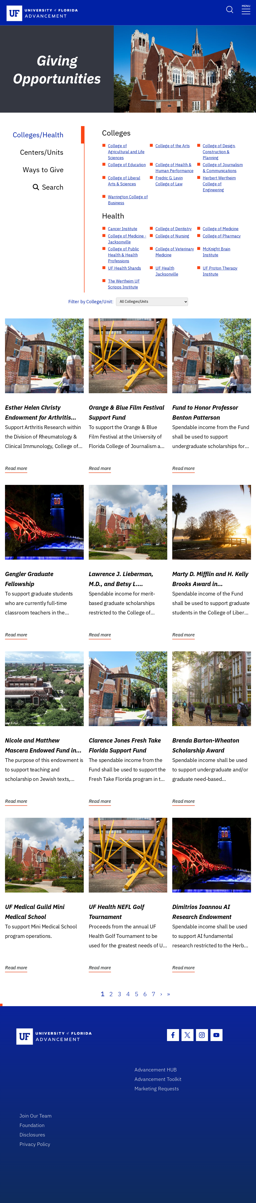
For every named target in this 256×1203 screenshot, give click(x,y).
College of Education (127, 164)
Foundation (32, 1125)
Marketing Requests (156, 1088)
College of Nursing (172, 235)
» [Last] (168, 994)
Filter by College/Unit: (91, 301)
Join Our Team (36, 1115)
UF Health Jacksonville (167, 271)
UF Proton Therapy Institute (220, 271)
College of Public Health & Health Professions (123, 254)
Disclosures (32, 1134)
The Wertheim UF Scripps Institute (124, 284)
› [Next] (161, 994)
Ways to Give (43, 169)
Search (48, 187)
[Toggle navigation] (246, 9)
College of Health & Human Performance (175, 167)
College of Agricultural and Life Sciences (126, 151)
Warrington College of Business (128, 199)
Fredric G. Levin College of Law (169, 180)
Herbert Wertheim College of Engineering (219, 183)
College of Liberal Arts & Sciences (124, 180)
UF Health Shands (124, 268)
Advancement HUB (155, 1069)
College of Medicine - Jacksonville (127, 238)
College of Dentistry (174, 228)
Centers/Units (42, 152)
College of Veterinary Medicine (175, 251)
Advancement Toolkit (158, 1079)
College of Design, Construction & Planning (219, 151)
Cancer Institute (122, 228)
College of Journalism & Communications (223, 167)
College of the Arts (173, 145)
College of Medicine (220, 228)
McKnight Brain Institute (216, 251)
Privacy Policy (35, 1144)
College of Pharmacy (222, 235)
